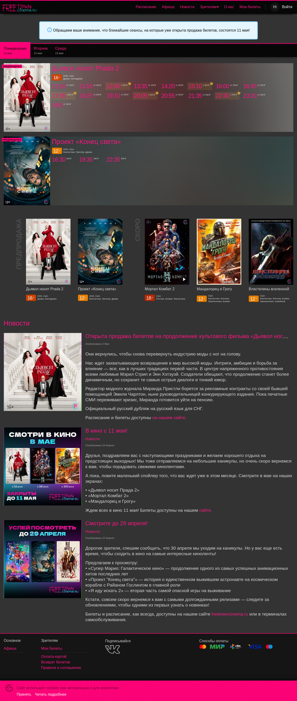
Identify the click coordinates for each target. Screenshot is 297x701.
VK (112, 649)
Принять (24, 694)
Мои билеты (249, 7)
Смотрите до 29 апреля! (116, 523)
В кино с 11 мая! (106, 430)
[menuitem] (146, 7)
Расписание (146, 7)
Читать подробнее (51, 694)
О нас (229, 7)
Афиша (168, 7)
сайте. (205, 510)
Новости (187, 7)
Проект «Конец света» (86, 141)
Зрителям (208, 7)
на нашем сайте (168, 417)
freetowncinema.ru (230, 614)
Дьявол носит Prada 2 (85, 68)
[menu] (152, 7)
